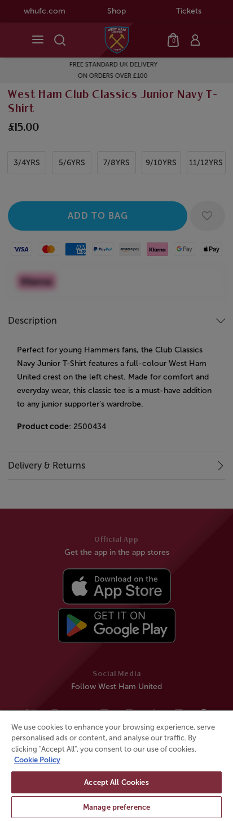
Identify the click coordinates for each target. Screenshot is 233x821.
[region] (116, 765)
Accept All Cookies (116, 782)
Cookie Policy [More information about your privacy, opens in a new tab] (37, 760)
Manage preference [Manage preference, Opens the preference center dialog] (116, 807)
